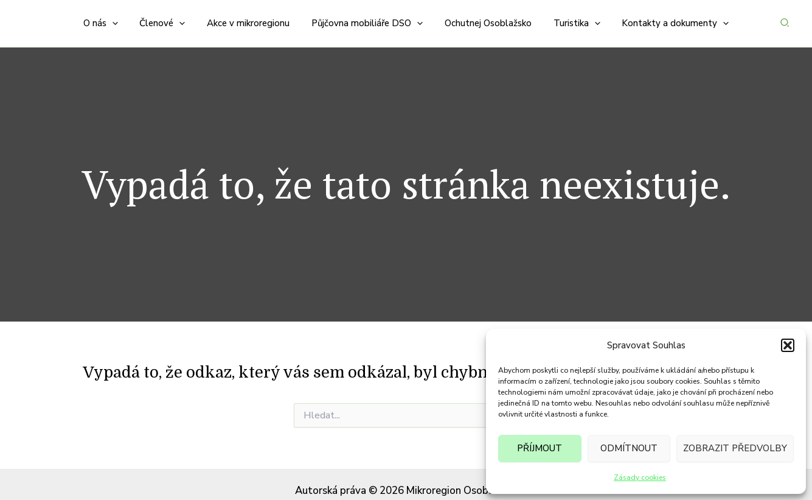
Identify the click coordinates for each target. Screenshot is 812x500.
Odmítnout (629, 448)
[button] (788, 345)
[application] (122, 17)
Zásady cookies (640, 477)
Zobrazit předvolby (735, 448)
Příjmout (539, 448)
